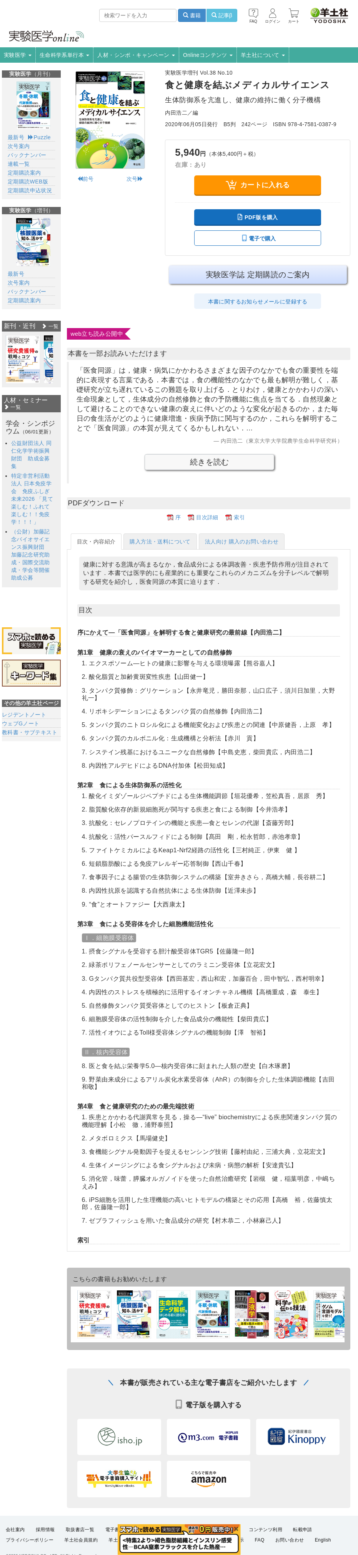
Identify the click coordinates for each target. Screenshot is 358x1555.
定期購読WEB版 (28, 181)
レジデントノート (24, 715)
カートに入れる (258, 185)
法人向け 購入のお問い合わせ (242, 541)
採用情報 (45, 1533)
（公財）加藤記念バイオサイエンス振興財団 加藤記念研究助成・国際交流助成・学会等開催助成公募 (30, 554)
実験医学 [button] (18, 55)
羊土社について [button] (263, 55)
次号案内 (19, 146)
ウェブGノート (21, 723)
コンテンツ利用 (265, 1533)
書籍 (192, 15)
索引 (239, 517)
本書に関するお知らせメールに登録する (258, 301)
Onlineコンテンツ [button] (208, 55)
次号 (135, 179)
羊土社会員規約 (81, 1544)
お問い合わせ (289, 1544)
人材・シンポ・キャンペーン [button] (136, 55)
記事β (221, 15)
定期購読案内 (24, 173)
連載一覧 (19, 164)
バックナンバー (27, 155)
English (323, 1544)
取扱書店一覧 (80, 1533)
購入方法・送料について (160, 541)
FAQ (260, 1544)
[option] (23, 359)
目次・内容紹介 (96, 541)
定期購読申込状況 (30, 190)
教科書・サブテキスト (29, 732)
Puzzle (39, 137)
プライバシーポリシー (29, 1544)
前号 (85, 179)
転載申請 (302, 1533)
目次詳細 (207, 517)
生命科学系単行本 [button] (65, 55)
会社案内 (15, 1533)
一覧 (50, 326)
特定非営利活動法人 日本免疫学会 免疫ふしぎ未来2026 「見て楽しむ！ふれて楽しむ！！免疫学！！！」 (32, 499)
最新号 (16, 137)
